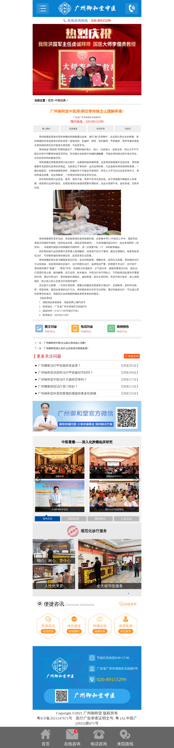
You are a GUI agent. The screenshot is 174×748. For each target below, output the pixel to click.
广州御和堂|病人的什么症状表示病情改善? (66, 348)
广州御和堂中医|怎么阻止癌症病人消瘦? (65, 343)
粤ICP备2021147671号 (54, 718)
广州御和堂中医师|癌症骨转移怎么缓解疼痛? (87, 111)
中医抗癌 (60, 100)
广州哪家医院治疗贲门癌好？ (58, 386)
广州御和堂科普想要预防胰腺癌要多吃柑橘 (67, 393)
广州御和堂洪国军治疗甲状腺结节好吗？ (65, 372)
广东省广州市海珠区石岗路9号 (87, 117)
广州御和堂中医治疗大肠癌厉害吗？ (62, 379)
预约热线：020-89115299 (87, 121)
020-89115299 (111, 679)
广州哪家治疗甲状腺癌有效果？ (59, 365)
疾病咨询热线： (87, 20)
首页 (50, 100)
